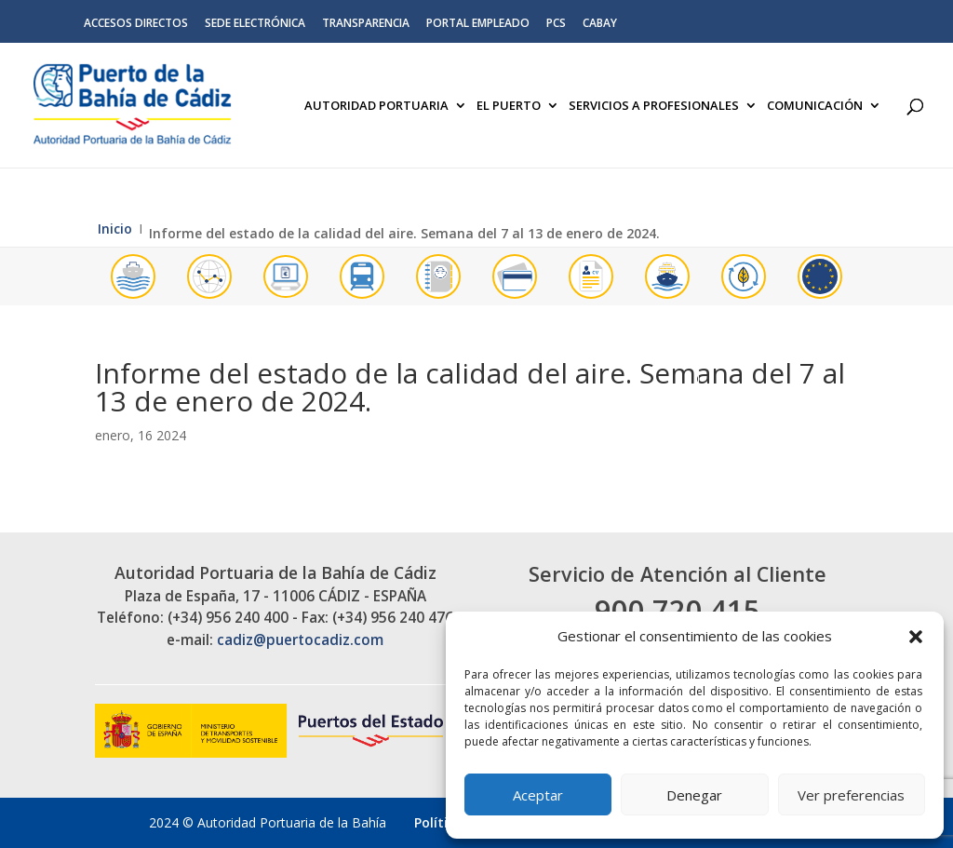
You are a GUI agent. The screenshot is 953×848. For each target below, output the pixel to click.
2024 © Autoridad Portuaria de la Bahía (267, 822)
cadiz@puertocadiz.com (300, 640)
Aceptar (538, 795)
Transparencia (365, 24)
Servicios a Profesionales (654, 106)
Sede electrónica (255, 24)
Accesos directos (136, 24)
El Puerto (508, 106)
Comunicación (815, 106)
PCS (556, 24)
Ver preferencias (851, 795)
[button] (915, 636)
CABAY (600, 24)
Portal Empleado (478, 24)
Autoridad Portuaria (376, 106)
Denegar (694, 795)
